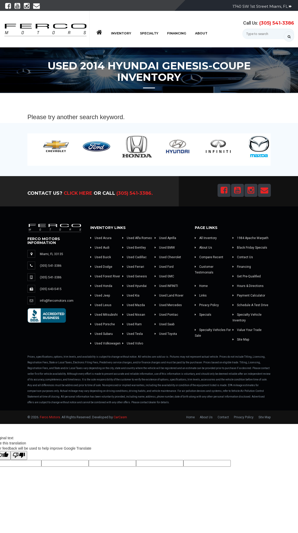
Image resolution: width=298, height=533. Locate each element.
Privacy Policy (207, 305)
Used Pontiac (166, 314)
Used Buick (100, 257)
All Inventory (206, 238)
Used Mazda (133, 305)
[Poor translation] (19, 455)
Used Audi (99, 247)
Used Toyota (166, 334)
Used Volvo (132, 343)
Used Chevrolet (168, 257)
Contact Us (243, 257)
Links (201, 295)
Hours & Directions (248, 286)
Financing (176, 33)
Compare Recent (209, 257)
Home (201, 286)
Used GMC (164, 276)
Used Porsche (102, 324)
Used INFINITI (166, 286)
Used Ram (132, 324)
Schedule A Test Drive (250, 305)
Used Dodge (101, 267)
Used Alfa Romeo (137, 238)
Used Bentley (134, 247)
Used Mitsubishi (104, 314)
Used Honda (101, 286)
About (201, 33)
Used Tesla (132, 334)
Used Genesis (134, 276)
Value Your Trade (247, 330)
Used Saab (164, 324)
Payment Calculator (249, 295)
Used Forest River (105, 276)
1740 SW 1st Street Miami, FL (262, 6)
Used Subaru (101, 334)
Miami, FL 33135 (51, 254)
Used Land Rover (169, 295)
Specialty (149, 33)
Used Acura (100, 238)
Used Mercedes (168, 305)
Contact (223, 417)
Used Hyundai (134, 286)
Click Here (78, 193)
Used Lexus (100, 305)
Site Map (241, 339)
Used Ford (164, 267)
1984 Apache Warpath (251, 238)
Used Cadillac (134, 257)
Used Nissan (133, 314)
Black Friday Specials (250, 247)
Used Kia (130, 295)
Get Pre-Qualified (247, 276)
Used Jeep (100, 295)
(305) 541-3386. (134, 193)
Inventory (121, 33)
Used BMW (165, 247)
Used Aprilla (165, 238)
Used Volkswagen (105, 343)
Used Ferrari (133, 267)
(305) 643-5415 (51, 289)
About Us (203, 247)
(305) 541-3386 (276, 23)
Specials (203, 314)
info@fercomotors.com (56, 300)
